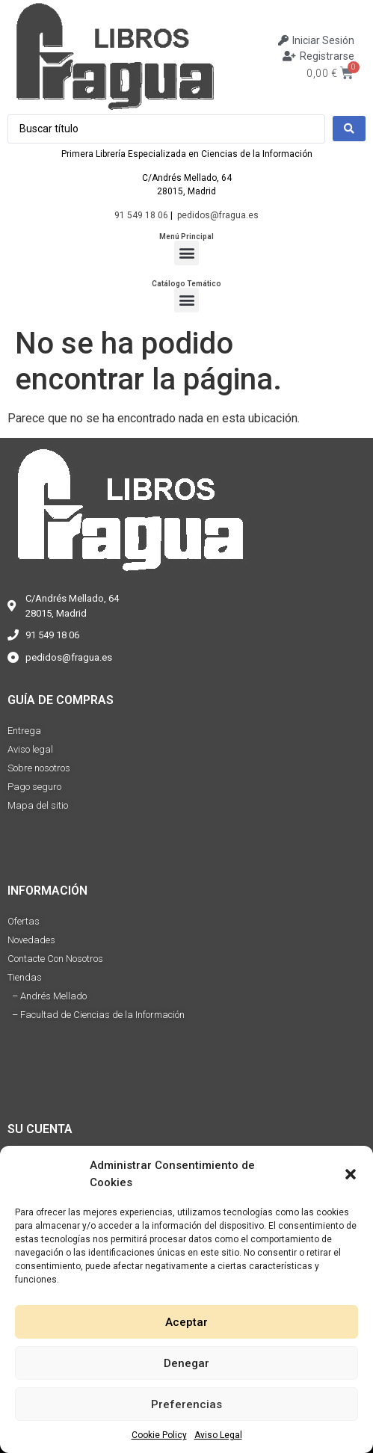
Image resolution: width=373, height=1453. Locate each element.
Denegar (186, 1363)
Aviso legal (30, 749)
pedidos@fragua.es (218, 215)
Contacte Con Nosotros (55, 958)
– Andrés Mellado (47, 996)
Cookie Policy (159, 1435)
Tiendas (24, 977)
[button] (350, 1174)
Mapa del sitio (37, 805)
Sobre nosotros (38, 768)
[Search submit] (349, 128)
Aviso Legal (218, 1435)
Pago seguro (34, 786)
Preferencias (186, 1404)
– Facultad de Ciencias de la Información (96, 1014)
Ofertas (23, 921)
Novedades (31, 939)
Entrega (24, 730)
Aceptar (186, 1322)
